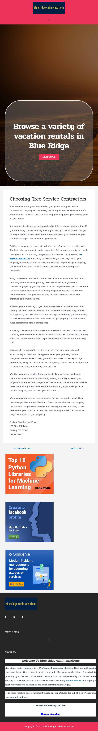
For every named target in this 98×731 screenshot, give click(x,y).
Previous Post (22, 448)
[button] (49, 157)
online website (73, 680)
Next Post (77, 448)
